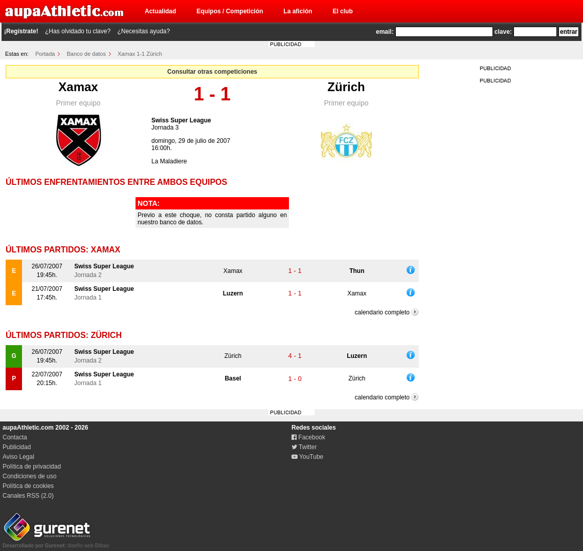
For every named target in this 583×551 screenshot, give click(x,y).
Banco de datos (86, 54)
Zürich (346, 87)
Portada (45, 54)
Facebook (308, 437)
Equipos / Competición (229, 11)
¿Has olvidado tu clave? (77, 31)
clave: (503, 31)
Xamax (78, 87)
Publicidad (17, 447)
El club (342, 11)
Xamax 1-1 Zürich (140, 54)
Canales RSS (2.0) (28, 495)
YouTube (307, 456)
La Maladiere (169, 161)
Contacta (15, 437)
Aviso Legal (18, 456)
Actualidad (160, 11)
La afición (297, 11)
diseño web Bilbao (56, 542)
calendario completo (382, 312)
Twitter (304, 447)
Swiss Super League (181, 120)
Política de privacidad (32, 466)
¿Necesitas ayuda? (143, 31)
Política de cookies (28, 486)
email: (385, 31)
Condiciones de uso (29, 476)
